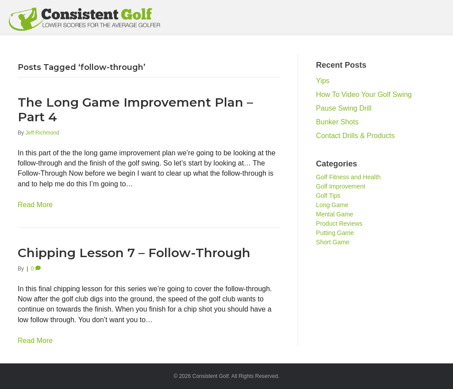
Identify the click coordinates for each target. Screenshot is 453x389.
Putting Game (335, 232)
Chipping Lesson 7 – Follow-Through (134, 252)
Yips (323, 81)
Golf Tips (328, 195)
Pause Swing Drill (343, 108)
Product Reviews (339, 223)
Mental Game (334, 214)
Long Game (332, 204)
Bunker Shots (337, 122)
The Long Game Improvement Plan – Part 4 (135, 110)
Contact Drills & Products (355, 135)
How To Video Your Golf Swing (363, 94)
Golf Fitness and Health (348, 177)
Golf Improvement (340, 186)
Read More (35, 204)
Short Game (332, 242)
